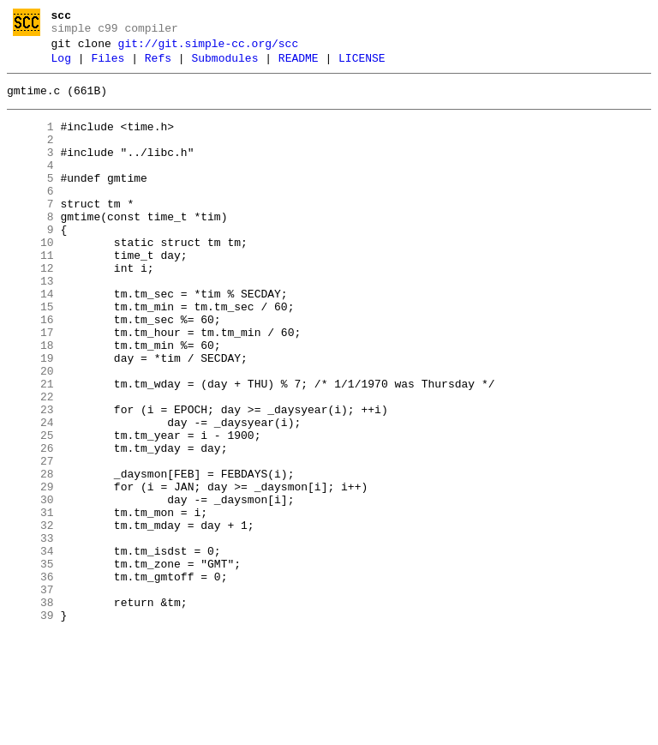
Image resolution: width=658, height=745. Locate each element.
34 (30, 649)
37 (30, 695)
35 (30, 664)
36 (30, 680)
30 (30, 587)
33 (30, 633)
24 (30, 494)
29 (30, 572)
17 (30, 386)
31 (30, 602)
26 (30, 525)
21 (30, 448)
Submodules (224, 66)
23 (30, 479)
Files (107, 66)
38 (30, 710)
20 (30, 433)
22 (30, 464)
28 (30, 556)
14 (30, 340)
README (298, 66)
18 (30, 402)
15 (30, 355)
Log (61, 66)
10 (30, 278)
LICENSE (362, 66)
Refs (158, 66)
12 (30, 309)
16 (30, 371)
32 (30, 618)
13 (30, 325)
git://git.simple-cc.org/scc (208, 49)
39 (30, 726)
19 (30, 417)
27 (30, 541)
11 (30, 294)
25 (30, 510)
